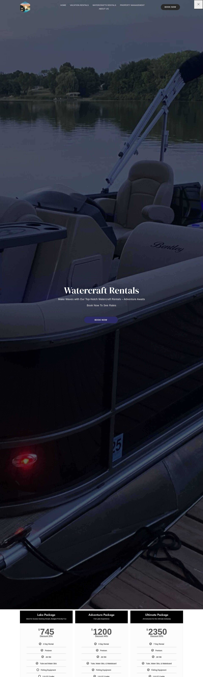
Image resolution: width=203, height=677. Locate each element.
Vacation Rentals (79, 5)
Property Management (132, 5)
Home (63, 5)
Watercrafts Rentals (104, 5)
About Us (104, 9)
